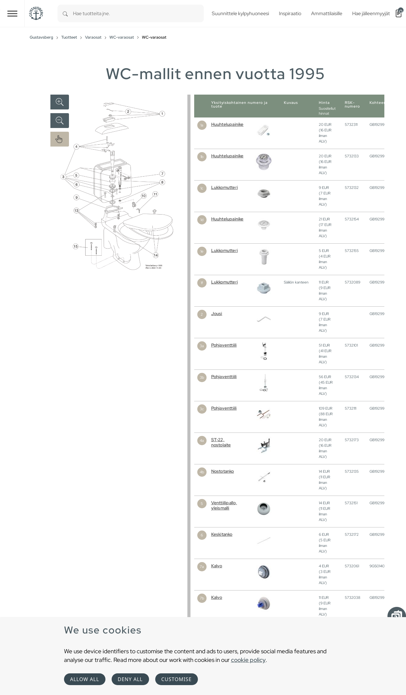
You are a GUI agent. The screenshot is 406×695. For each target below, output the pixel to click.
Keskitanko (222, 534)
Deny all (130, 679)
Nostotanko (222, 471)
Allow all (84, 679)
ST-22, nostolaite (221, 442)
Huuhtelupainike (227, 124)
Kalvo (216, 566)
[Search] (65, 13)
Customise (176, 679)
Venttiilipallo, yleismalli (224, 505)
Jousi (216, 313)
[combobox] (138, 13)
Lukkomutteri (224, 187)
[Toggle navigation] (12, 13)
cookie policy (248, 660)
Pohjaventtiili (224, 345)
